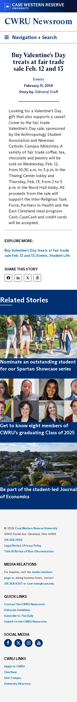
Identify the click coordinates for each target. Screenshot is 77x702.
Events (41, 255)
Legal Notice (12, 545)
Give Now (10, 672)
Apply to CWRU (14, 666)
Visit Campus (12, 678)
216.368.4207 (13, 583)
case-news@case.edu (40, 583)
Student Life (59, 255)
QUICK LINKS (15, 597)
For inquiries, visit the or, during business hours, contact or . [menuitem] (29, 577)
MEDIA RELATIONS (20, 564)
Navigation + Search (29, 38)
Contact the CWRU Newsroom (24, 604)
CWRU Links (15, 659)
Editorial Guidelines (17, 610)
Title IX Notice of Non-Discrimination (29, 551)
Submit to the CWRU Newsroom (25, 621)
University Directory (17, 683)
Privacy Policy (32, 545)
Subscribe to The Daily (18, 616)
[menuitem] (38, 604)
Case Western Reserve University (36, 528)
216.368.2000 (13, 540)
